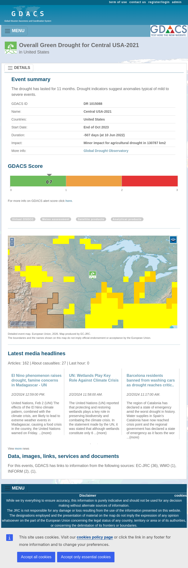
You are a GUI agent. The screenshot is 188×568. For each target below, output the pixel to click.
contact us (137, 2)
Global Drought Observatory (106, 151)
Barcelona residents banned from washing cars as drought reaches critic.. (151, 380)
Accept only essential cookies (86, 557)
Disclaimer (87, 495)
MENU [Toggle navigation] (14, 31)
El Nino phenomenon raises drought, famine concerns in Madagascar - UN (36, 380)
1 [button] (90, 444)
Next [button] (183, 404)
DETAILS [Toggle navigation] (18, 68)
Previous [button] (4, 404)
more (18, 448)
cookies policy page (95, 537)
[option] (36, 402)
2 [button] (97, 444)
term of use (118, 2)
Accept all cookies (36, 557)
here (68, 201)
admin (177, 2)
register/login (158, 2)
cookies (180, 495)
